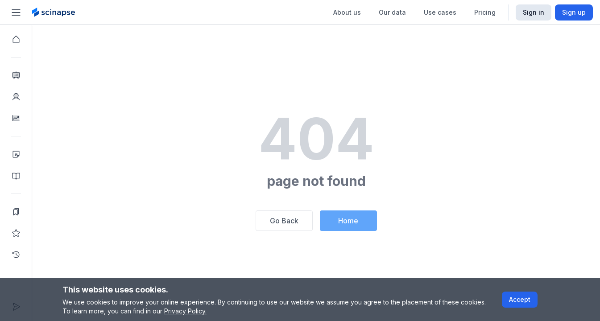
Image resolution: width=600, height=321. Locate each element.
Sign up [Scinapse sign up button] (574, 12)
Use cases (440, 12)
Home (348, 220)
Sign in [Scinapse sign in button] (533, 12)
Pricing (485, 12)
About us (347, 12)
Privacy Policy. (185, 311)
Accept (519, 299)
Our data (392, 12)
